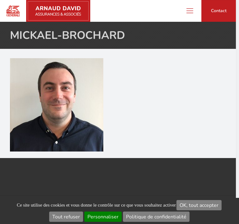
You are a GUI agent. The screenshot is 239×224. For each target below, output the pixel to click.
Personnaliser (103, 216)
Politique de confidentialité (156, 216)
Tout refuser (66, 216)
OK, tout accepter (199, 205)
